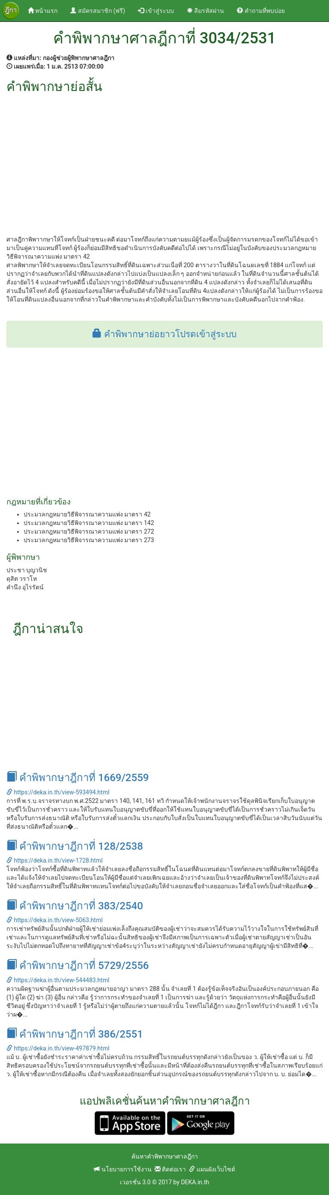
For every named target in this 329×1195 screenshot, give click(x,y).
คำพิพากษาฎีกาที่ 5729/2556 (77, 966)
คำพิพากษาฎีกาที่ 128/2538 (74, 846)
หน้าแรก (46, 10)
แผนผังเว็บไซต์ (212, 1169)
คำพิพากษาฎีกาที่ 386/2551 (74, 1034)
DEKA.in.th (195, 1182)
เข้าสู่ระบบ (155, 10)
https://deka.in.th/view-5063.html (54, 920)
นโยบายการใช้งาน (122, 1169)
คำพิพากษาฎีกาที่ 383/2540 (74, 906)
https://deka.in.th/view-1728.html (54, 860)
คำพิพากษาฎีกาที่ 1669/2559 (77, 778)
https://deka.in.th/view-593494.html (57, 792)
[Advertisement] (164, 158)
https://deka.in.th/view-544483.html (57, 980)
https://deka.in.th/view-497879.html (57, 1048)
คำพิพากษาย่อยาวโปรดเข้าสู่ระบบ (164, 334)
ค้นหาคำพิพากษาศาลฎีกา (165, 1156)
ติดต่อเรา (170, 1169)
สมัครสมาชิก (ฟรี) (97, 10)
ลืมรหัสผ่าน (205, 10)
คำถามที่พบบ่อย (260, 10)
